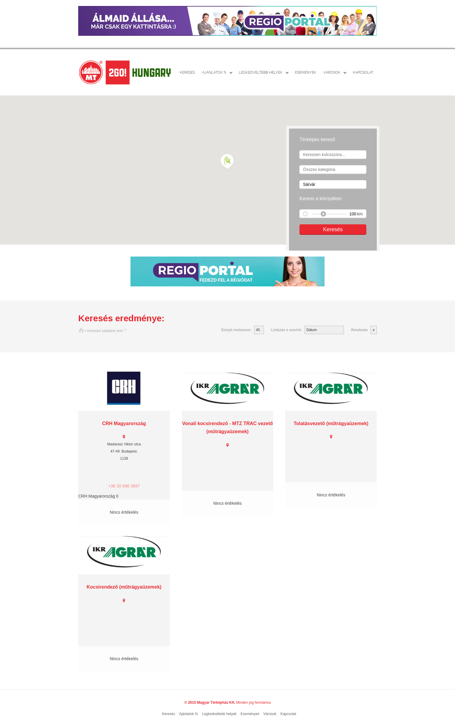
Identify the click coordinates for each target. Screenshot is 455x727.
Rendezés (359, 330)
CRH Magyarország (124, 423)
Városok (331, 72)
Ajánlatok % (214, 72)
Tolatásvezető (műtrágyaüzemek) (330, 423)
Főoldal (81, 331)
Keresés (187, 72)
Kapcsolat (363, 72)
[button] (227, 161)
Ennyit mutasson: (236, 330)
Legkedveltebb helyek (260, 72)
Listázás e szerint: (286, 330)
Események (305, 72)
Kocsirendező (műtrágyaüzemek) (124, 586)
